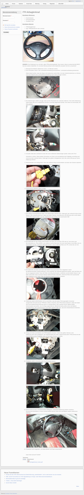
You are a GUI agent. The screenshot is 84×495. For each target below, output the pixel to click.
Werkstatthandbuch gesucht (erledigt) (15, 478)
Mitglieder (7, 6)
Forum (13, 3)
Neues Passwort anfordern (11, 29)
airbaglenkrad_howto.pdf (36, 462)
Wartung (37, 3)
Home (7, 3)
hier (73, 1)
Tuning (44, 3)
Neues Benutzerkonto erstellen (12, 27)
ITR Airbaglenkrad (31, 12)
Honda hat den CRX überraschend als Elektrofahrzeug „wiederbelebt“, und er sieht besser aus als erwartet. (33, 474)
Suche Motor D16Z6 (11, 482)
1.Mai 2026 (60, 3)
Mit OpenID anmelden (10, 25)
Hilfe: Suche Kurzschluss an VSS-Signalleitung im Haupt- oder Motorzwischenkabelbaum (29, 476)
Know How (29, 3)
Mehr (77, 486)
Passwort (6, 20)
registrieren (78, 1)
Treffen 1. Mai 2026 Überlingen (14, 480)
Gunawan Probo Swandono (11, 493)
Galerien (21, 3)
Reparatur (52, 3)
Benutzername (7, 15)
